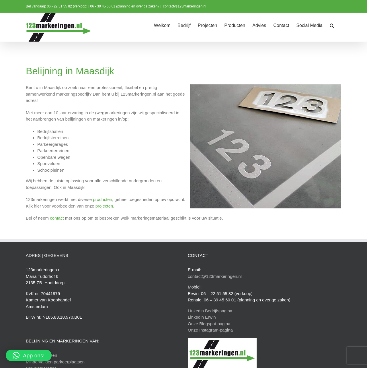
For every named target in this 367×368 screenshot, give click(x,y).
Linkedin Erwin (202, 317)
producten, (103, 199)
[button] (332, 25)
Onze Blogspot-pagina (209, 323)
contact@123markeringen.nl (184, 6)
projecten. (104, 206)
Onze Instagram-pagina (210, 330)
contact (57, 218)
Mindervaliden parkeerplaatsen (55, 361)
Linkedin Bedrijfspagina (210, 310)
